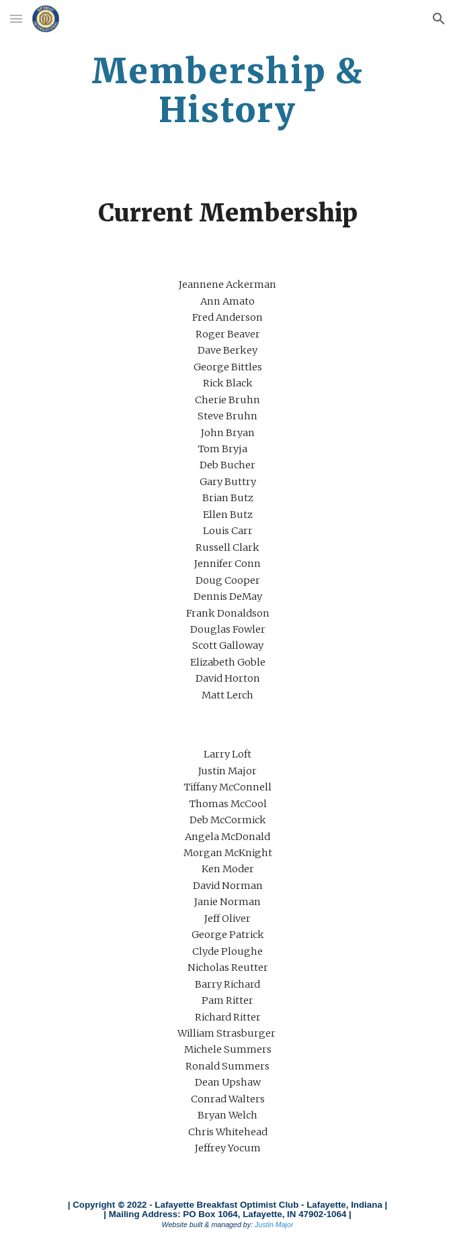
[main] (227, 90)
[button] (16, 18)
